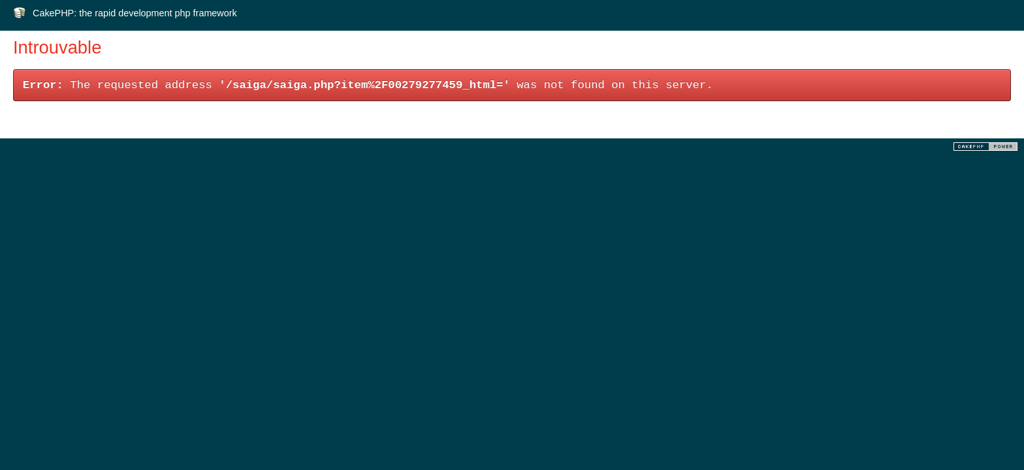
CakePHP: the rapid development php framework (135, 13)
